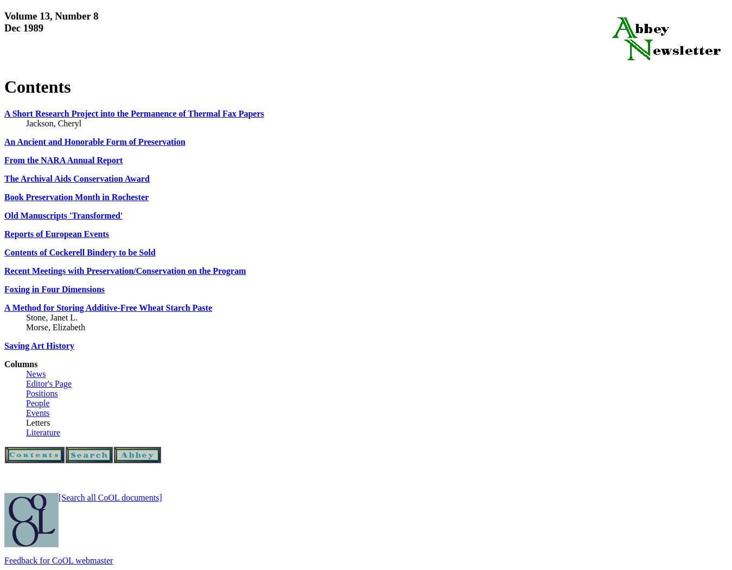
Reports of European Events (56, 234)
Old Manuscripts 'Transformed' (63, 215)
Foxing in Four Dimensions (54, 289)
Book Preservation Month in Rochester (76, 197)
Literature (43, 432)
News (36, 374)
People (38, 403)
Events (38, 413)
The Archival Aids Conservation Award (77, 178)
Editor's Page (49, 383)
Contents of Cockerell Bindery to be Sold (80, 252)
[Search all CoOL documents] (110, 497)
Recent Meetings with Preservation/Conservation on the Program (125, 271)
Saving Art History (39, 345)
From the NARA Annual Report (63, 160)
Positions (42, 393)
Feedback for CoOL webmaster (58, 560)
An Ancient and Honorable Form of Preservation (94, 141)
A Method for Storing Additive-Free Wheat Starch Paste (108, 307)
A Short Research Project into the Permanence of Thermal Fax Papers (134, 113)
